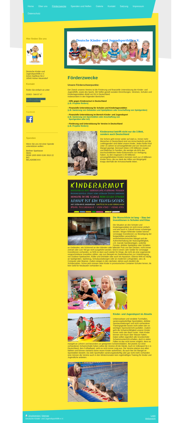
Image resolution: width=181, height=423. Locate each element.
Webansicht (150, 418)
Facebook (30, 112)
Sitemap (45, 416)
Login (153, 416)
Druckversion (33, 416)
